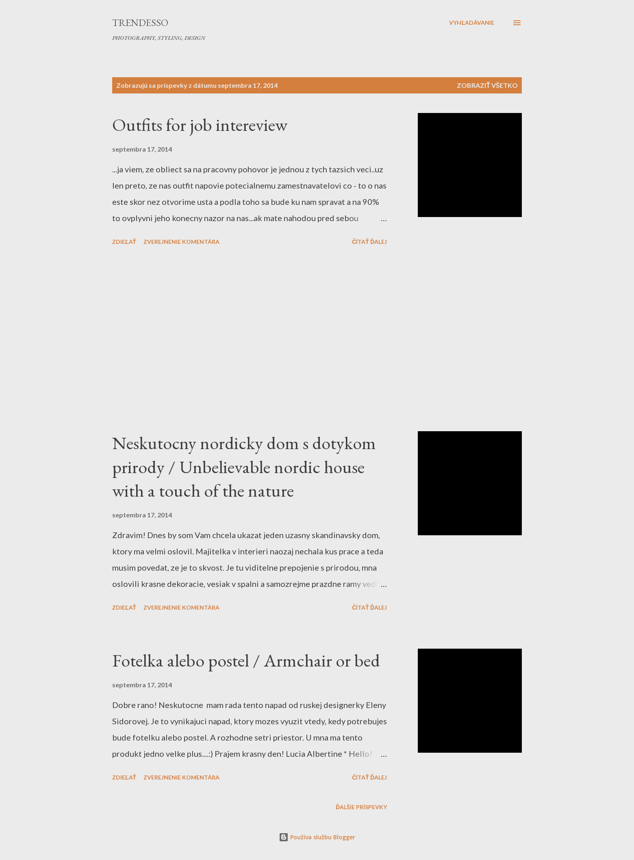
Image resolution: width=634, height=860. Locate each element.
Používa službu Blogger (317, 837)
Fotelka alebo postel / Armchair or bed (246, 660)
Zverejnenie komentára (181, 241)
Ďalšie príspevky (361, 807)
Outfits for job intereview (199, 124)
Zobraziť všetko (487, 85)
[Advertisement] (249, 340)
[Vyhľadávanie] (471, 23)
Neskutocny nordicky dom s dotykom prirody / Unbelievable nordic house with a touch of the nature (244, 466)
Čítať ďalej (369, 241)
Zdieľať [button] (124, 241)
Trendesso (140, 22)
